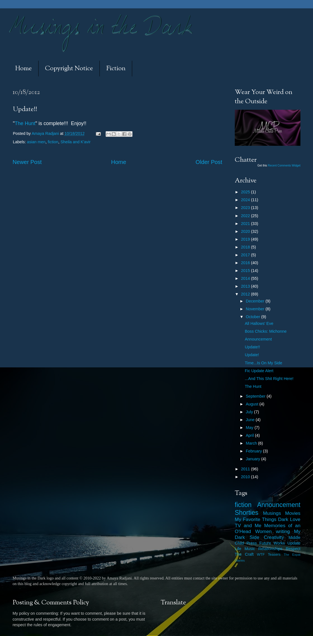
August (253, 404)
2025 (246, 192)
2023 (246, 207)
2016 (246, 262)
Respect (293, 548)
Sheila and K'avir (75, 142)
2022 (246, 215)
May (250, 427)
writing (283, 531)
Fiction (115, 68)
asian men (36, 142)
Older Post (209, 162)
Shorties (247, 512)
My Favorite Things (255, 519)
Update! (252, 355)
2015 (246, 270)
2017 (246, 255)
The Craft (244, 554)
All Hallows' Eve (259, 323)
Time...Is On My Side (263, 363)
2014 (246, 278)
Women (263, 531)
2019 (246, 239)
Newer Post (27, 162)
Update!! (252, 347)
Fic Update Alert (259, 371)
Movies (292, 513)
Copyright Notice (69, 68)
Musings (272, 513)
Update (294, 543)
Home (23, 68)
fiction (53, 142)
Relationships (270, 548)
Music (250, 548)
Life (238, 548)
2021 (246, 223)
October (253, 317)
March (252, 443)
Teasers (274, 554)
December (255, 301)
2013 (246, 286)
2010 (246, 477)
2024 (246, 200)
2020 (246, 231)
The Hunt (25, 123)
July (250, 412)
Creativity (274, 537)
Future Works (272, 543)
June (251, 419)
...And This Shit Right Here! (269, 378)
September (256, 396)
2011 (246, 469)
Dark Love (289, 519)
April (250, 435)
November (255, 309)
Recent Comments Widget (284, 165)
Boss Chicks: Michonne (266, 331)
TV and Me (248, 525)
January (253, 459)
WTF (261, 554)
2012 (246, 294)
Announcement (258, 339)
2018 (246, 247)
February (254, 451)
